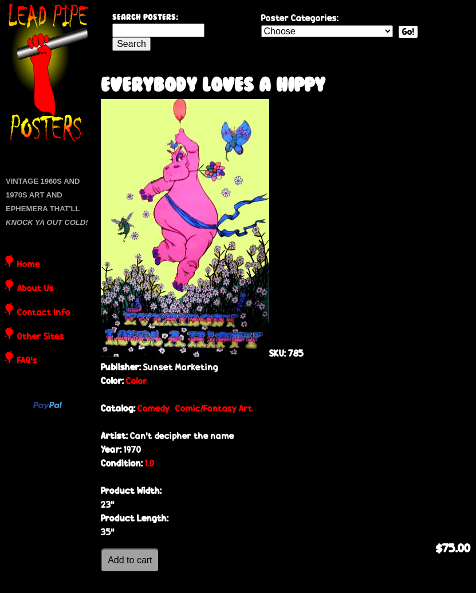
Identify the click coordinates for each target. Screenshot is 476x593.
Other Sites (40, 337)
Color (136, 381)
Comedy (153, 408)
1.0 (150, 463)
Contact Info (43, 313)
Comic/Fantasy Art (214, 408)
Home (28, 265)
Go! (408, 32)
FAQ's (27, 361)
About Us (35, 289)
